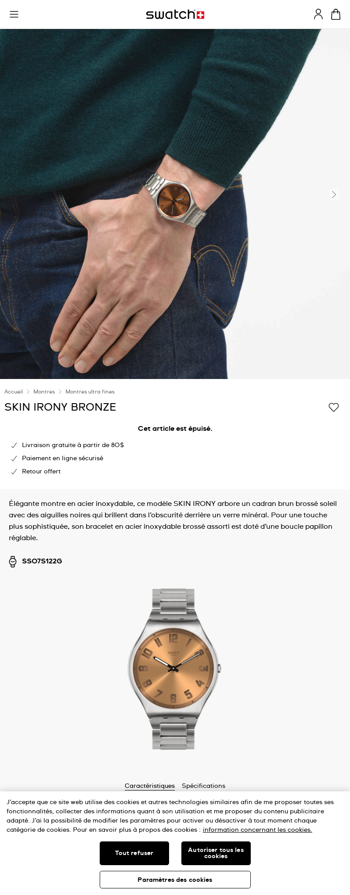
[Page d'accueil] (175, 14)
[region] (175, 843)
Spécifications (203, 786)
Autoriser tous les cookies (216, 853)
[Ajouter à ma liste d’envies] (333, 406)
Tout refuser (134, 853)
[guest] (318, 14)
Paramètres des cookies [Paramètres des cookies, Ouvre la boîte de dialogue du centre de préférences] (174, 880)
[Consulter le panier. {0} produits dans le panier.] (335, 14)
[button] (14, 14)
